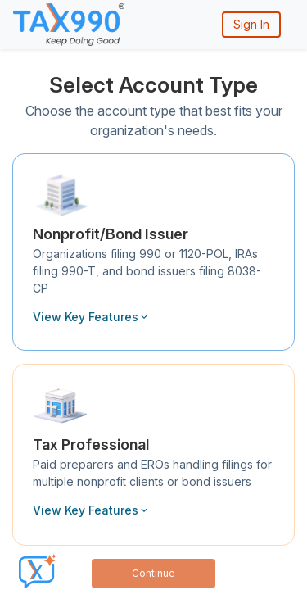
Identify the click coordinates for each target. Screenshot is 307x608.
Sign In (251, 24)
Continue (153, 573)
